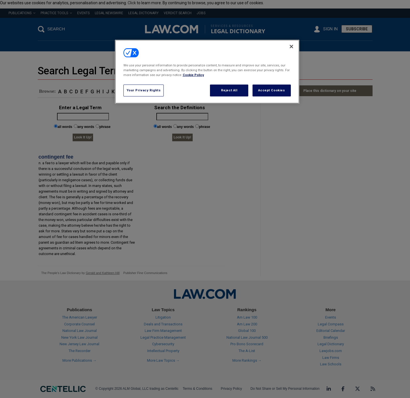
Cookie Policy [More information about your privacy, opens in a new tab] (193, 75)
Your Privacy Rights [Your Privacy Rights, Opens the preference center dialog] (144, 90)
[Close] (291, 46)
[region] (207, 72)
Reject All (229, 90)
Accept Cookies (271, 90)
